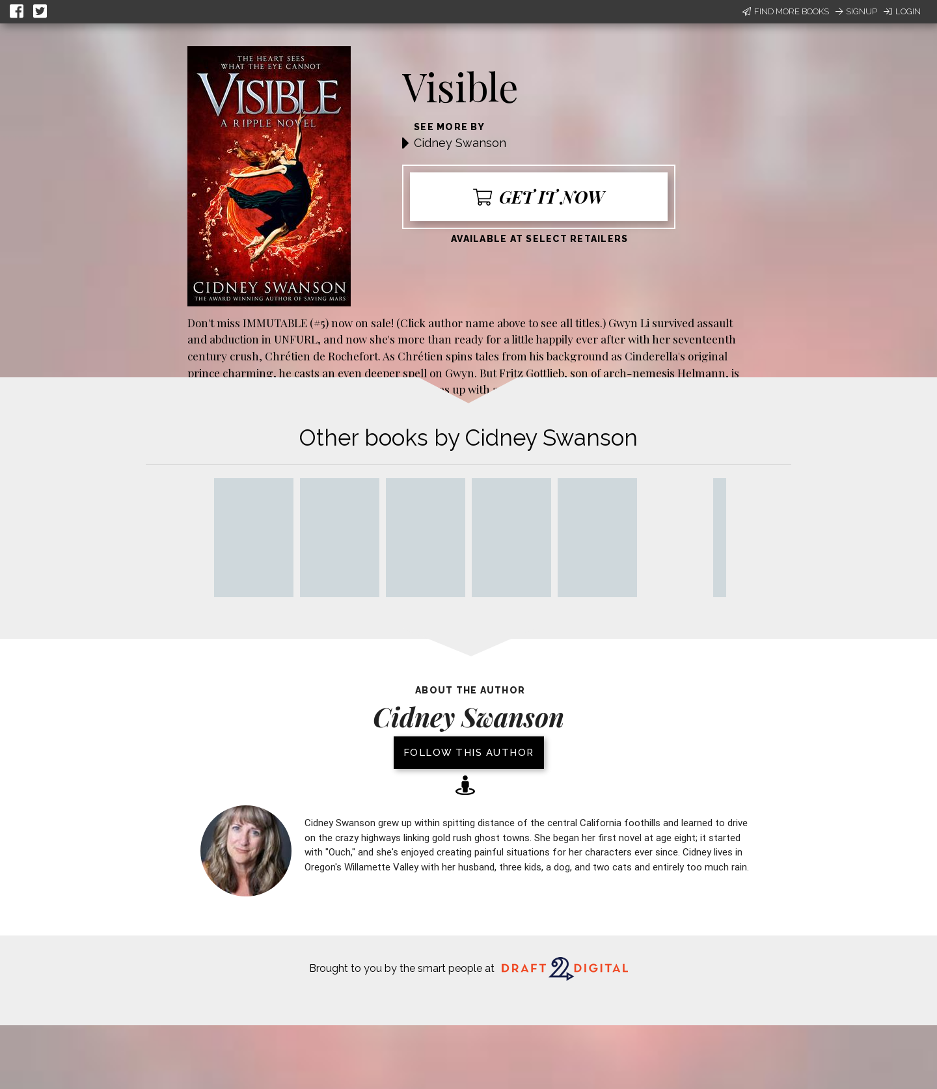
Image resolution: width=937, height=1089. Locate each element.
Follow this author (468, 753)
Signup (856, 11)
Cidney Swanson (460, 143)
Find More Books (785, 11)
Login (902, 11)
